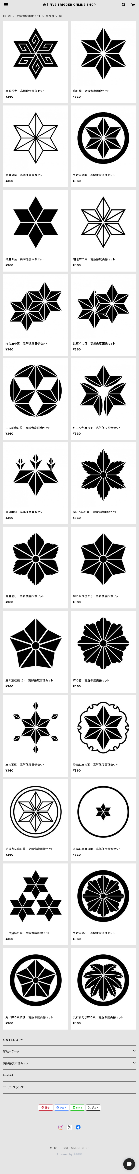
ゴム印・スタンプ (13, 1087)
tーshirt (8, 1075)
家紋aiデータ (11, 1051)
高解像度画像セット (28, 16)
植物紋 (50, 16)
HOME (7, 16)
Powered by (69, 1154)
